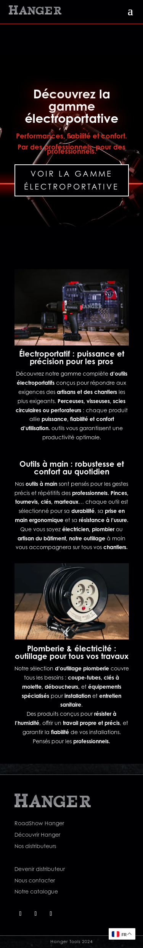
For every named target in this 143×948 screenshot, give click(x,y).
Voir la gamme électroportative (71, 180)
